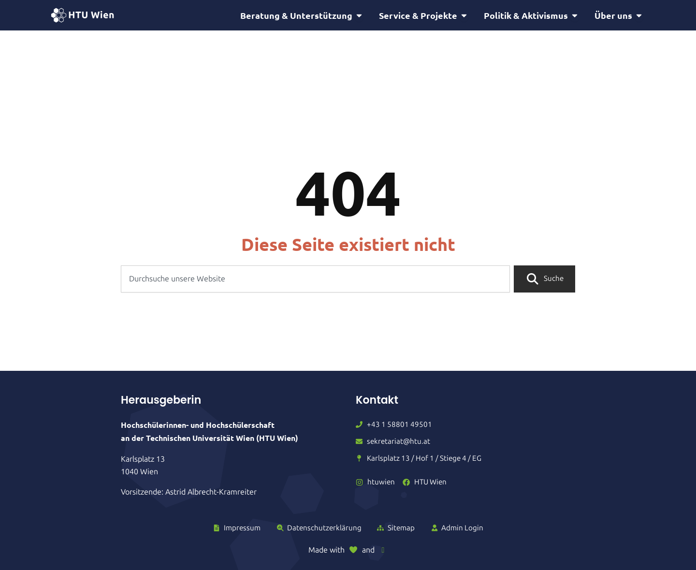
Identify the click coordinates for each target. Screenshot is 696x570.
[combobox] (315, 280)
